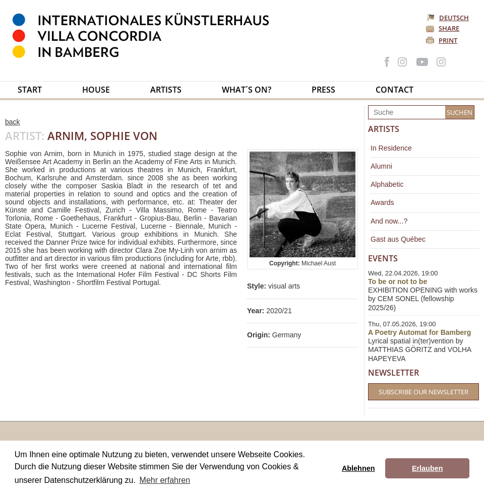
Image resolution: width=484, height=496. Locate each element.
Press (323, 89)
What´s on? (246, 89)
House (96, 89)
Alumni (381, 166)
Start (30, 89)
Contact (394, 89)
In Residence (391, 148)
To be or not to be (397, 281)
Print (448, 40)
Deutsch (449, 17)
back (12, 122)
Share (449, 28)
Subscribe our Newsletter (423, 391)
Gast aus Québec (398, 239)
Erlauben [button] (427, 468)
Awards (382, 202)
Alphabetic (387, 184)
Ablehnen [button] (358, 468)
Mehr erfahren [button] (165, 480)
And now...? (389, 221)
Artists (166, 89)
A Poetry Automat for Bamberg (419, 332)
